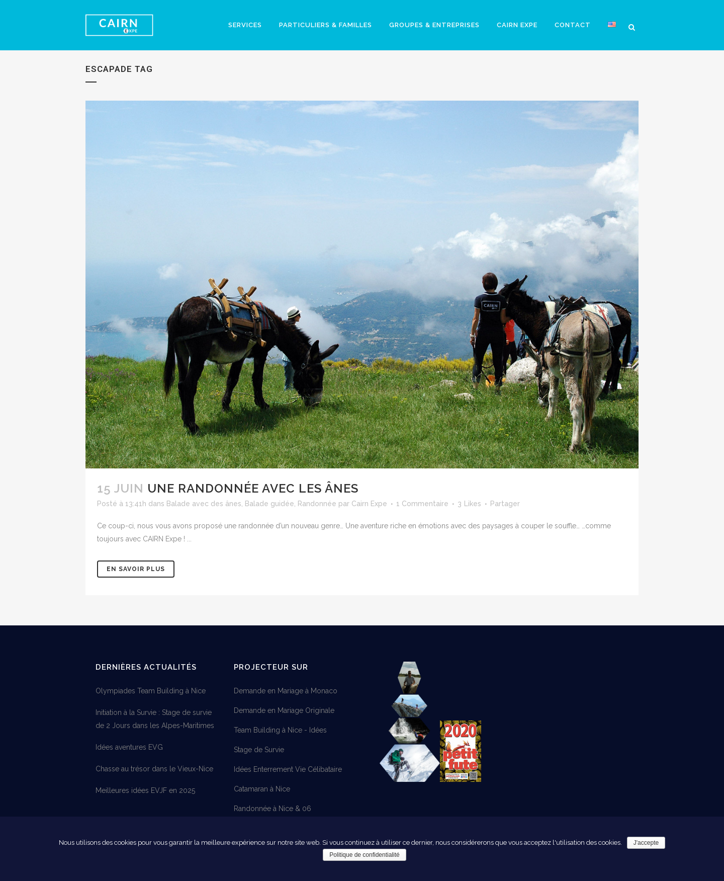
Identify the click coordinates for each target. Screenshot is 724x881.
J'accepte (646, 842)
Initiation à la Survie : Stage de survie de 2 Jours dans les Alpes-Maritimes (155, 719)
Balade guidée (269, 504)
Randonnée (317, 504)
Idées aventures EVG (129, 747)
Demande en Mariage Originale (284, 710)
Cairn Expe (369, 504)
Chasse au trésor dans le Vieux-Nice (154, 769)
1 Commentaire (422, 504)
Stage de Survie (259, 750)
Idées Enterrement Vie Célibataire (288, 769)
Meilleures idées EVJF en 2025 (145, 790)
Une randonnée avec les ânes (252, 488)
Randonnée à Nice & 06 (272, 809)
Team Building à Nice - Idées (280, 730)
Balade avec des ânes (203, 504)
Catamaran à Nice (262, 789)
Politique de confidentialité (364, 854)
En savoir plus (136, 569)
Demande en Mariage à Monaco (285, 691)
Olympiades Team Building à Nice (151, 691)
